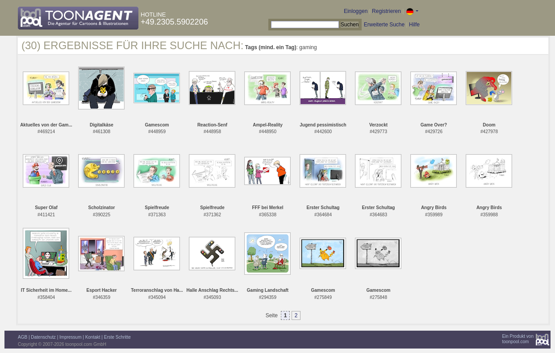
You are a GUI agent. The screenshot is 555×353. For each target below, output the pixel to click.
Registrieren (386, 11)
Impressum (70, 337)
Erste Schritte (117, 337)
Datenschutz (43, 337)
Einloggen (355, 11)
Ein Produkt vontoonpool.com (518, 339)
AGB (22, 337)
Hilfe (414, 24)
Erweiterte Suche (384, 24)
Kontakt (92, 337)
